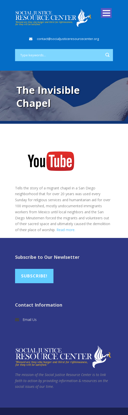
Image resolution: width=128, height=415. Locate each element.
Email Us (30, 319)
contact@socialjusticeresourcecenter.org (68, 38)
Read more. (65, 229)
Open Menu (106, 13)
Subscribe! (34, 276)
